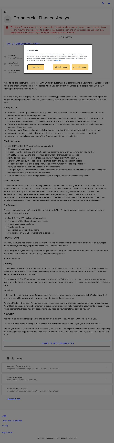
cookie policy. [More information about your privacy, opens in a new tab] (58, 60)
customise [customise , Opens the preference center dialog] (36, 67)
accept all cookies (80, 67)
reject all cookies (61, 67)
